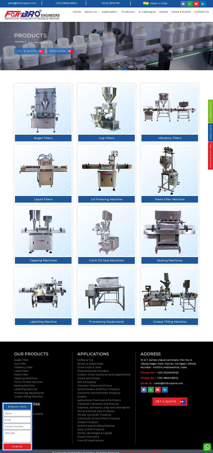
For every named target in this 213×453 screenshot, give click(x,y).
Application (109, 11)
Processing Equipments (29, 390)
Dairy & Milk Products (90, 426)
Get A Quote (29, 48)
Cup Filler (20, 360)
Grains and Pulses (88, 375)
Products (128, 11)
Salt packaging (86, 379)
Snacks (81, 393)
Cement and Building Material (95, 422)
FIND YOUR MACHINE (210, 156)
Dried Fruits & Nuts (89, 364)
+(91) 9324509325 (168, 369)
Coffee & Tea (85, 357)
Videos (163, 11)
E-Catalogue (147, 11)
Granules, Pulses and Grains (94, 382)
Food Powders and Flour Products (98, 386)
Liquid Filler (21, 368)
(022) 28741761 (111, 3)
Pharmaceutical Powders (93, 368)
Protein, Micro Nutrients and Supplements (104, 371)
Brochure (60, 48)
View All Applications (90, 437)
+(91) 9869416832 (167, 375)
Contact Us (201, 11)
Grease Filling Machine (28, 393)
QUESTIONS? (210, 132)
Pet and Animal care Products (95, 408)
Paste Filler (21, 371)
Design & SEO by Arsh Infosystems (140, 450)
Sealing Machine (24, 382)
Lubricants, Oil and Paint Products (98, 415)
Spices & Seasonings (90, 360)
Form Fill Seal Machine (28, 379)
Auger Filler (21, 357)
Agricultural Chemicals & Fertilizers (99, 397)
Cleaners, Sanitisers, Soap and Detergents (103, 404)
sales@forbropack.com (22, 3)
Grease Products (87, 419)
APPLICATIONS (93, 351)
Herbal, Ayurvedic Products (94, 411)
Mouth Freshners (88, 433)
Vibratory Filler (23, 364)
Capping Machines (25, 375)
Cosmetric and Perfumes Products (98, 390)
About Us (91, 11)
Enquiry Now (17, 406)
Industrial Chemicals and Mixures (98, 401)
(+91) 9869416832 (66, 3)
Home (77, 11)
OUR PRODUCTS (31, 351)
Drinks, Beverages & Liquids (94, 430)
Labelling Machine (25, 386)
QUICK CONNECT (210, 111)
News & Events (181, 11)
